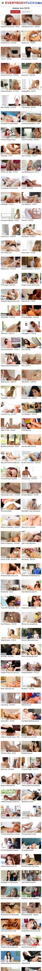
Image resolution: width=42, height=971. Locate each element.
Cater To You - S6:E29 (8, 430)
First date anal (26, 430)
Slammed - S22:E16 (7, 333)
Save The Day (26, 349)
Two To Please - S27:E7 (29, 156)
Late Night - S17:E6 (7, 204)
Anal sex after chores (29, 446)
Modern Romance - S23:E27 (31, 462)
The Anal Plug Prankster (9, 479)
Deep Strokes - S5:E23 (8, 640)
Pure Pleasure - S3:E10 (8, 624)
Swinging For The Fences (9, 882)
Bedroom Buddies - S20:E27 (10, 527)
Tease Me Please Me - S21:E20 (10, 608)
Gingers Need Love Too (9, 866)
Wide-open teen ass (7, 688)
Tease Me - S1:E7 (6, 156)
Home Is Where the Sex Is (30, 640)
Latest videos (26, 12)
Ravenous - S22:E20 (28, 75)
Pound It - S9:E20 (27, 220)
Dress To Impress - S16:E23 (10, 543)
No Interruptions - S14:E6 (30, 495)
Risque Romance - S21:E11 (31, 269)
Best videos (15, 12)
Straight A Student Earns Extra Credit (10, 301)
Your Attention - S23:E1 (29, 204)
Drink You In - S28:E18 (8, 236)
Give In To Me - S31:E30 (8, 559)
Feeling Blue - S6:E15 (29, 91)
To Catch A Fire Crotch (29, 737)
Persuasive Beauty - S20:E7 (10, 220)
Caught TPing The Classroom (10, 672)
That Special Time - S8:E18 (30, 26)
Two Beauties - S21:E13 (29, 414)
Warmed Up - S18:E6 (28, 301)
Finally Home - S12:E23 (8, 43)
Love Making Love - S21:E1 (30, 172)
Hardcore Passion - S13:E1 (10, 898)
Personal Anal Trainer (29, 834)
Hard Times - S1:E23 (28, 252)
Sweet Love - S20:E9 (28, 43)
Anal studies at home (29, 882)
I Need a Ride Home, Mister (31, 785)
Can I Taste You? (6, 252)
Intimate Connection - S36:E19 (10, 26)
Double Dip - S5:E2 (7, 592)
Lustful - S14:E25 (27, 188)
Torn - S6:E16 (26, 365)
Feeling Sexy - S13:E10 (29, 479)
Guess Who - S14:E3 (7, 721)
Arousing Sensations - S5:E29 (31, 123)
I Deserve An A (26, 705)
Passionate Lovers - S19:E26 (10, 495)
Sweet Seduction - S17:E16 (10, 91)
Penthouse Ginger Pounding (10, 818)
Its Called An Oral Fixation (9, 123)
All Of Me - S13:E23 (7, 656)
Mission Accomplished (29, 624)
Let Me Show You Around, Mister (31, 931)
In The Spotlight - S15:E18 (30, 317)
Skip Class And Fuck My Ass (10, 462)
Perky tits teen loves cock (9, 575)
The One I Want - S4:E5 (8, 753)
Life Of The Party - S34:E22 (30, 139)
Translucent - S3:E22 (28, 107)
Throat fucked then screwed (10, 834)
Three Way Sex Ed (27, 850)
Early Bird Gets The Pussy (30, 866)
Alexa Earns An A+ (28, 801)
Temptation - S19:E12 (8, 398)
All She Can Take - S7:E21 (9, 172)
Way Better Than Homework (31, 511)
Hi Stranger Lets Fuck (8, 285)
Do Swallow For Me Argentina (10, 915)
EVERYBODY (10, 3)
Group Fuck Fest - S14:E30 (10, 75)
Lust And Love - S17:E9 (8, 414)
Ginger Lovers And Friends (31, 285)
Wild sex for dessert (28, 527)
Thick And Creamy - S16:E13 (10, 349)
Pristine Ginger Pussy (8, 139)
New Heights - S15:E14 (8, 107)
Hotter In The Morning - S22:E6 (10, 737)
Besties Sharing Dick (8, 785)
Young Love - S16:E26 (29, 608)
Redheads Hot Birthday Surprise (31, 575)
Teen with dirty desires (29, 592)
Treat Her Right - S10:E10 (30, 769)
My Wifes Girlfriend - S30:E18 (10, 446)
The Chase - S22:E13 (28, 559)
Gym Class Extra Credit (8, 931)
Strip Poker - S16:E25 (8, 317)
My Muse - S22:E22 (28, 688)
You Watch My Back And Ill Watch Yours (31, 721)
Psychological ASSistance (10, 365)
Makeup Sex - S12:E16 (8, 269)
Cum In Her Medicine (29, 543)
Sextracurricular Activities (30, 898)
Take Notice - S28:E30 (29, 382)
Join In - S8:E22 (6, 59)
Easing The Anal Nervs (29, 947)
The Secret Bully (6, 511)
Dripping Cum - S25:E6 (29, 398)
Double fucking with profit (9, 947)
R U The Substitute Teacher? (10, 850)
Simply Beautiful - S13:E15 (30, 672)
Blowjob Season (27, 753)
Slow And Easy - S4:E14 (29, 59)
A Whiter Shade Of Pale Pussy (10, 801)
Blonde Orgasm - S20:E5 (30, 915)
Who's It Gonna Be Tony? (30, 656)
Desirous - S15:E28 (7, 769)
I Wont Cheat (26, 963)
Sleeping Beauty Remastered (10, 963)
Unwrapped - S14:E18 (29, 333)
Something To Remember (9, 188)
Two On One (25, 818)
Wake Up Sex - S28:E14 (8, 382)
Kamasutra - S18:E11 (29, 236)
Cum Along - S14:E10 (8, 705)
